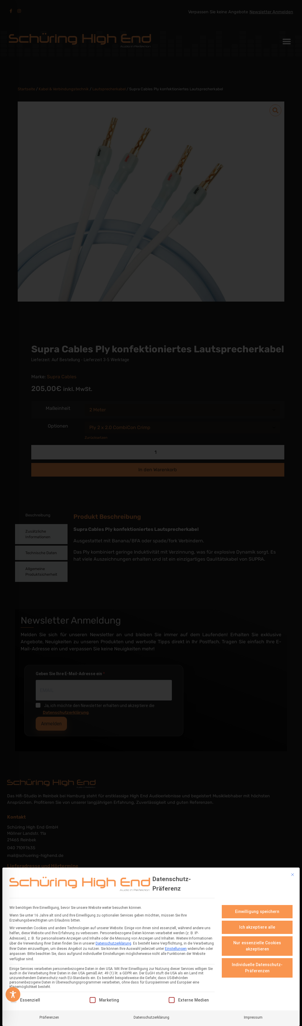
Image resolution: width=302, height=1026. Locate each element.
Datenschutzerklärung (113, 943)
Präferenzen (49, 1017)
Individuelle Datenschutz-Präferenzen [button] (257, 967)
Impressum (253, 1017)
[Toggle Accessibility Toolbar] (13, 994)
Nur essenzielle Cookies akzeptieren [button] (257, 945)
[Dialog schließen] (292, 874)
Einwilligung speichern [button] (257, 911)
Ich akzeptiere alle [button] (257, 927)
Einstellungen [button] (176, 949)
